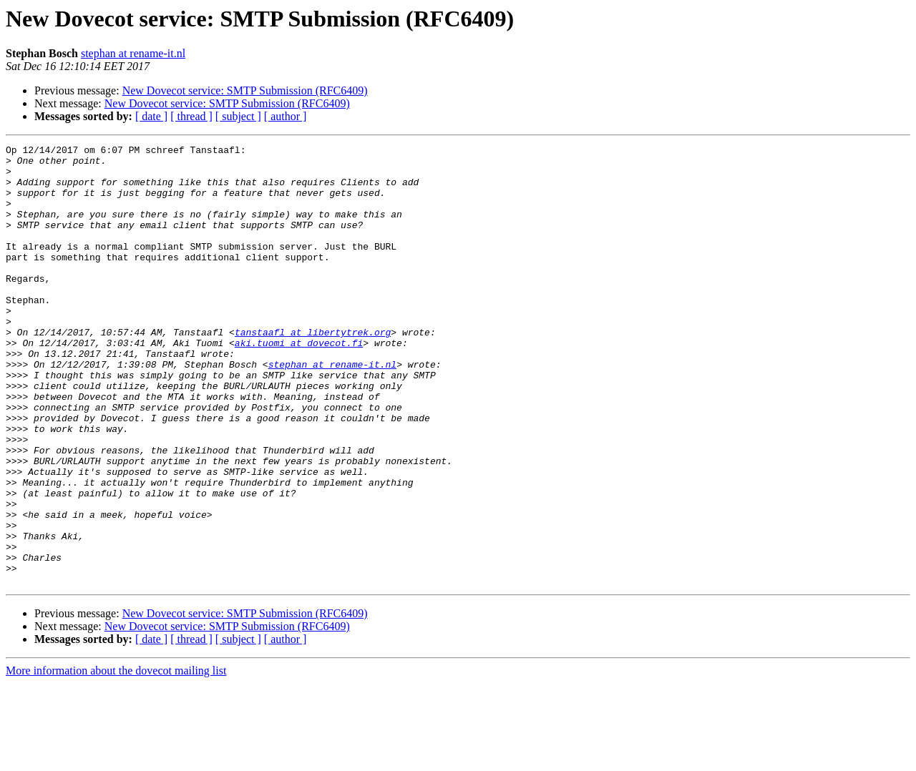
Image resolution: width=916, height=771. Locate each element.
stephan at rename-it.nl (133, 53)
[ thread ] (191, 116)
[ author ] (285, 116)
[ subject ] (238, 116)
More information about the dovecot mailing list (116, 758)
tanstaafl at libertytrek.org (313, 370)
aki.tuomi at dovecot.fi (299, 383)
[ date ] (151, 116)
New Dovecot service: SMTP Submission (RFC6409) (245, 90)
